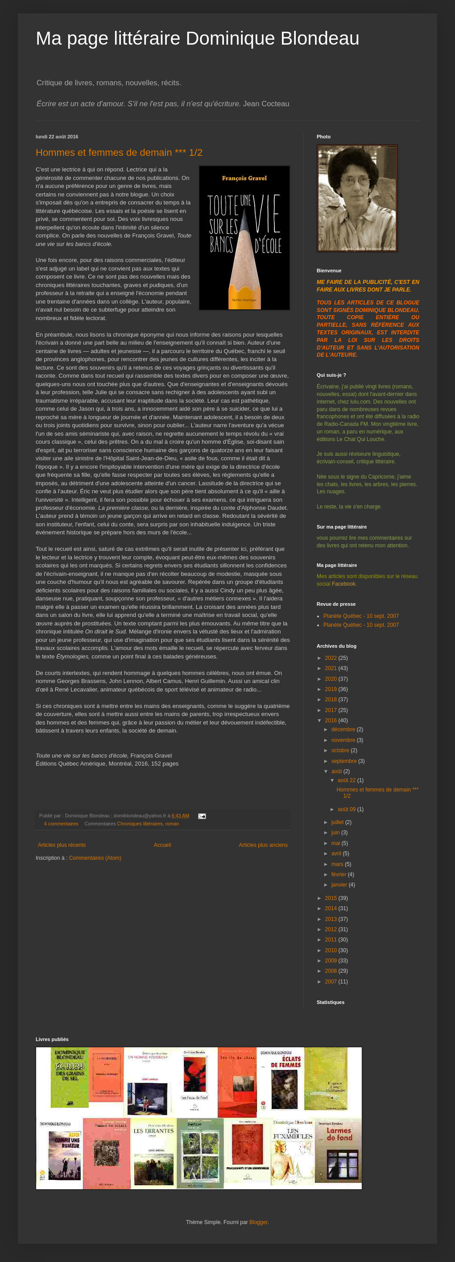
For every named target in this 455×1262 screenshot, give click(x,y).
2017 (332, 710)
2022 (332, 658)
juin (336, 832)
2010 (332, 950)
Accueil (162, 845)
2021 (332, 668)
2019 (332, 689)
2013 (332, 919)
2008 (332, 971)
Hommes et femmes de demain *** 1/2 (119, 152)
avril (337, 853)
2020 (332, 679)
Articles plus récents (62, 845)
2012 (332, 929)
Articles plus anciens (263, 845)
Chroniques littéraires (140, 823)
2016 (332, 720)
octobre (341, 750)
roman (172, 823)
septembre (344, 761)
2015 (332, 898)
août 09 (347, 809)
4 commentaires (61, 823)
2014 (332, 908)
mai (336, 843)
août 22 (347, 780)
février (339, 874)
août (337, 771)
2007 (332, 982)
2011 (332, 940)
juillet (338, 822)
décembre (344, 729)
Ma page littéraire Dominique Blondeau (198, 38)
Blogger (258, 1222)
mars (338, 864)
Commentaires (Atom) (95, 858)
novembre (344, 740)
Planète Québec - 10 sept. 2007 (361, 616)
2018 (332, 699)
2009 (332, 961)
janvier (340, 885)
